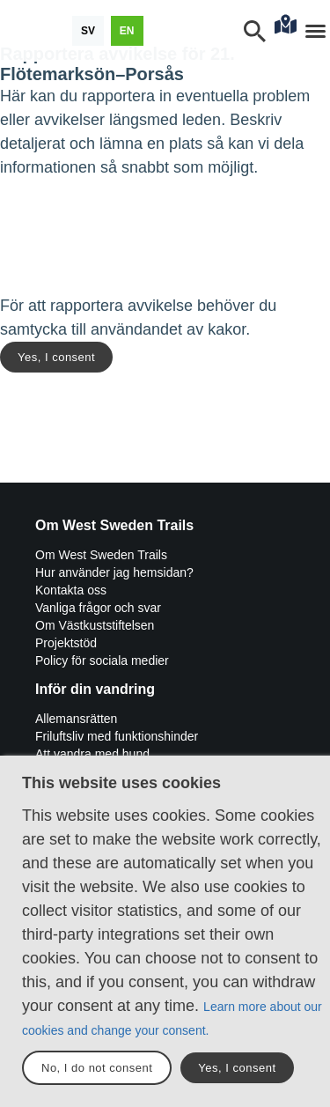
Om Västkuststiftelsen (94, 625)
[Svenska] (88, 31)
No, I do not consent (96, 1067)
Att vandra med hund (92, 754)
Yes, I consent (56, 357)
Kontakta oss (70, 590)
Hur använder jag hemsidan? (114, 572)
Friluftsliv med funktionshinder (116, 736)
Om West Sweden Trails (101, 555)
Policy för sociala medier (102, 660)
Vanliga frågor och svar (98, 608)
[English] (127, 31)
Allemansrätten (76, 719)
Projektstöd (66, 643)
